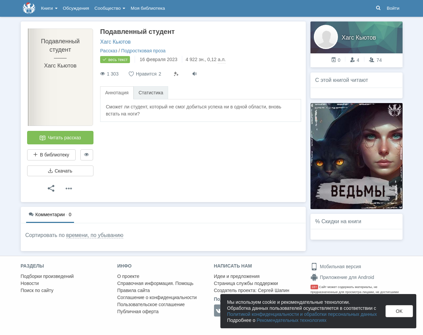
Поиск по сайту (37, 290)
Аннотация (117, 92)
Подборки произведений (47, 276)
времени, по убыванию (95, 235)
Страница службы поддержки (246, 283)
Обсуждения (76, 8)
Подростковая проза (143, 50)
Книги (49, 8)
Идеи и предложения (237, 276)
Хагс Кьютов (115, 42)
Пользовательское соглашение (151, 304)
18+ (314, 287)
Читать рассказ (60, 138)
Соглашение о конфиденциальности (157, 297)
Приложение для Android (342, 277)
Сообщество (109, 8)
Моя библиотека (148, 8)
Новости (30, 283)
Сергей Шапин (273, 290)
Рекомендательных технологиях (292, 320)
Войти (393, 8)
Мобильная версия (335, 266)
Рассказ (108, 50)
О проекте (128, 276)
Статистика (151, 92)
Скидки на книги (341, 221)
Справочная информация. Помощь (155, 283)
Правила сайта (133, 290)
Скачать (60, 171)
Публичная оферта (138, 311)
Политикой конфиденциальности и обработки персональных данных (302, 314)
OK (399, 311)
